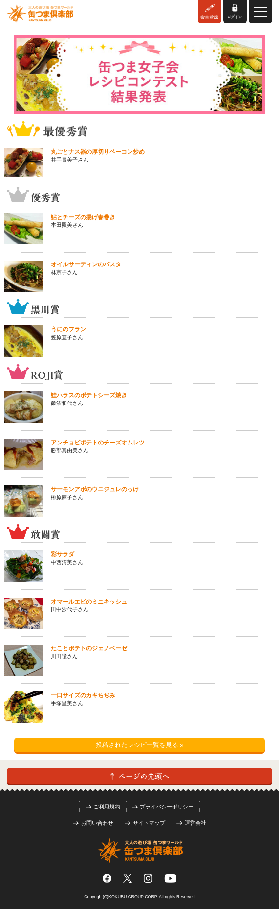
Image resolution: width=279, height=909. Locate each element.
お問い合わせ (93, 823)
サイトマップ (145, 823)
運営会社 (191, 823)
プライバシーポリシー (163, 806)
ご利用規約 (103, 806)
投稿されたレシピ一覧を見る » (140, 744)
